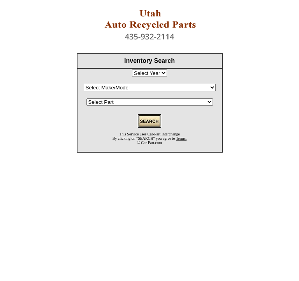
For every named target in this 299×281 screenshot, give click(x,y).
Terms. (181, 138)
